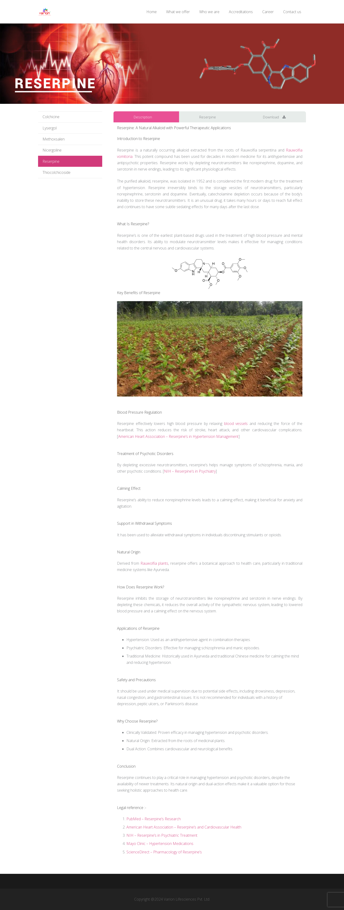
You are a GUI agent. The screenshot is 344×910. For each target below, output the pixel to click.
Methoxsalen (54, 139)
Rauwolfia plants (154, 563)
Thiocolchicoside (56, 172)
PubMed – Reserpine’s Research (153, 818)
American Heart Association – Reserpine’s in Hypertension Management (178, 436)
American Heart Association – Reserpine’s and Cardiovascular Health (183, 827)
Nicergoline (52, 150)
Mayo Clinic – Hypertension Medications (159, 843)
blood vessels (236, 423)
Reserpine (51, 161)
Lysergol (50, 128)
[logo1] (44, 12)
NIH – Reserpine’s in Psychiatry (190, 471)
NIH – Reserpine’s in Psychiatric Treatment (161, 835)
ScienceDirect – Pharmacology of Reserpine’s (164, 852)
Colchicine (51, 116)
